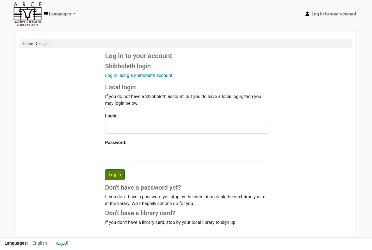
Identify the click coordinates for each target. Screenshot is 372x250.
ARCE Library (27, 7)
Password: (115, 142)
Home (28, 43)
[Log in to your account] (330, 14)
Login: (111, 116)
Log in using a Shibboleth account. (139, 75)
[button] (60, 14)
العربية (62, 243)
